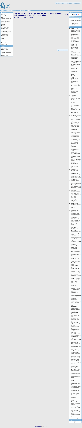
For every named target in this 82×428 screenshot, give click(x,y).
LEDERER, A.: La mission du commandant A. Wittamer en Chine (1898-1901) (75, 318)
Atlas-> (2, 17)
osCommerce (44, 426)
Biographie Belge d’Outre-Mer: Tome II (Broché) (75, 324)
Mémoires (13, 10)
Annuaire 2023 (74, 257)
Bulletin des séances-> (5, 21)
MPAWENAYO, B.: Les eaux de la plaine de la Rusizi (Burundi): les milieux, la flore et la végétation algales (76, 118)
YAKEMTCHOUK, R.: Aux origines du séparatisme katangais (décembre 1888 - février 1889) (76, 55)
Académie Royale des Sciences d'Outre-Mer (45, 424)
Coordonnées (4, 48)
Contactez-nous (4, 55)
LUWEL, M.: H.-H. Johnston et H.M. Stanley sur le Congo (75, 260)
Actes (2, 14)
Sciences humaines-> (5, 30)
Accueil (3, 10)
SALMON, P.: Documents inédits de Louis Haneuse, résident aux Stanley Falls (75, 155)
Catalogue (8, 10)
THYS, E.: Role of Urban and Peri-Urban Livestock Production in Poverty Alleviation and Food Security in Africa (76, 183)
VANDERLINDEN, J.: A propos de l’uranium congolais (76, 161)
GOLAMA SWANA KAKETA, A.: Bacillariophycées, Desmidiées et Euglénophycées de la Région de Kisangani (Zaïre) (76, 230)
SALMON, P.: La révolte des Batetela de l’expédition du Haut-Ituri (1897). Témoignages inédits (76, 206)
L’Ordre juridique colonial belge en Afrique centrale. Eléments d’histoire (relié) (75, 48)
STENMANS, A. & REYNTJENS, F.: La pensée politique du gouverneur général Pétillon (75, 221)
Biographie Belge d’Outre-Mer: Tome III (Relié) (75, 412)
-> (3, 28)
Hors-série (3, 25)
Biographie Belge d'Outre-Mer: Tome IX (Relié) (75, 407)
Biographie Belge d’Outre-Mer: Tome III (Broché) (75, 403)
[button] (60, 3)
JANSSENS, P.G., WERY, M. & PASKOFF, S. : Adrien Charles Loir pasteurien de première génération (76, 98)
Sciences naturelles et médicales (24, 10)
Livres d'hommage (5, 27)
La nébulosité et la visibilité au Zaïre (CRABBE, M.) (75, 43)
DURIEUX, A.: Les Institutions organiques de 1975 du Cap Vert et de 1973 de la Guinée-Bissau (76, 62)
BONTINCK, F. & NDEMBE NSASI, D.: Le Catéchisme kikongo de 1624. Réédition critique (75, 111)
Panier (70, 26)
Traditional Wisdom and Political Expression (75, 331)
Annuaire (3, 15)
